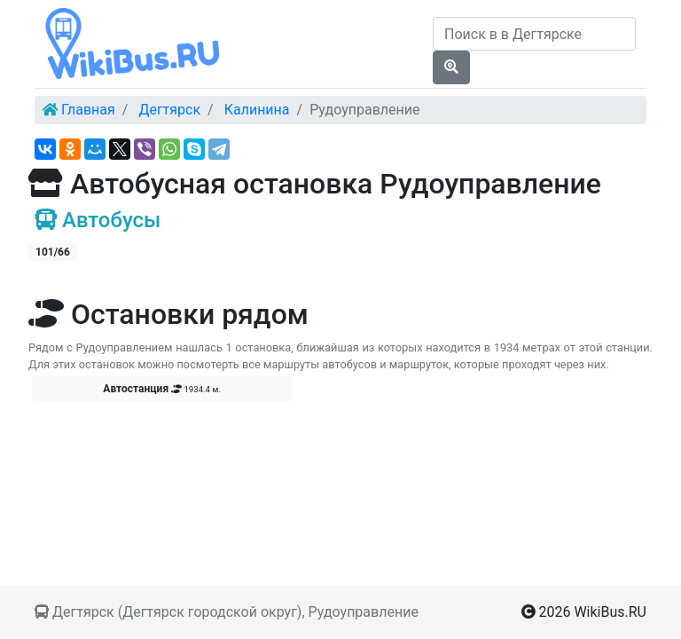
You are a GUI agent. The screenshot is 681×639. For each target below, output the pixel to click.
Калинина (257, 109)
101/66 (52, 252)
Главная (88, 109)
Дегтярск (169, 109)
